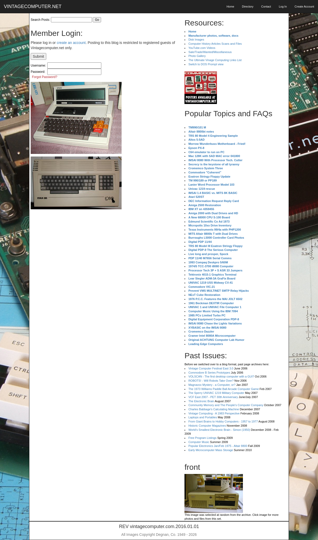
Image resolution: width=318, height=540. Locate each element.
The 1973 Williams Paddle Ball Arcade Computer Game (223, 389)
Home (230, 6)
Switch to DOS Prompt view (205, 64)
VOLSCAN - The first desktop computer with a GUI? (221, 376)
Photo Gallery (197, 55)
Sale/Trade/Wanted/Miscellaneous (210, 52)
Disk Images (196, 39)
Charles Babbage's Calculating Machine (213, 409)
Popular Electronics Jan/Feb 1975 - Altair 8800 (217, 445)
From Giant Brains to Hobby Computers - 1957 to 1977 (223, 421)
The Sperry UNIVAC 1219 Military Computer (216, 392)
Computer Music (198, 442)
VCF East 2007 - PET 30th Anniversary (213, 397)
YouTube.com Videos (201, 47)
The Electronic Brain (201, 401)
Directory (247, 6)
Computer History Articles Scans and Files (215, 43)
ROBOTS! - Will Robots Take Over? (211, 380)
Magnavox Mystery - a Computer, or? (211, 384)
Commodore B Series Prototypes (209, 372)
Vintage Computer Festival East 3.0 (210, 368)
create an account (71, 43)
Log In (283, 6)
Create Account (304, 6)
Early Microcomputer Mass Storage (210, 450)
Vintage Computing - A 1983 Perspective (214, 413)
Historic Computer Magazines (207, 425)
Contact (266, 6)
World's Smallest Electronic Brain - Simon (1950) (219, 429)
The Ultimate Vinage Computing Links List (215, 60)
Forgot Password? (44, 77)
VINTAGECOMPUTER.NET (33, 6)
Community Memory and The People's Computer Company (225, 405)
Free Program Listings (202, 437)
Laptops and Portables (202, 417)
